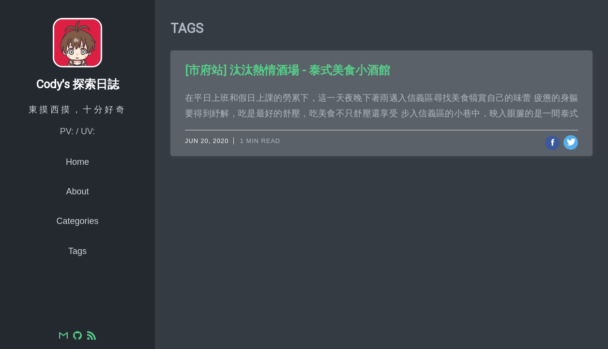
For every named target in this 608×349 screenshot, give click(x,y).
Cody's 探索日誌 (77, 106)
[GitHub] (77, 337)
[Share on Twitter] (570, 142)
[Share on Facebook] (552, 143)
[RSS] (91, 337)
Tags (77, 272)
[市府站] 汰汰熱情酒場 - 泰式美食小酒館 (287, 70)
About (77, 213)
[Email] (63, 337)
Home (77, 184)
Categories (77, 243)
